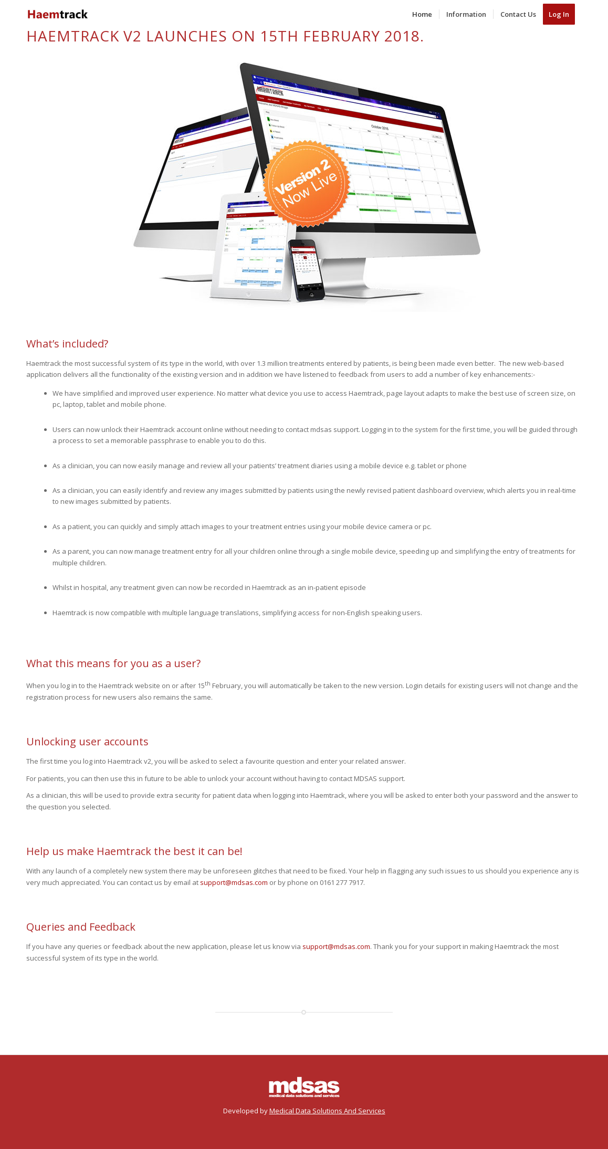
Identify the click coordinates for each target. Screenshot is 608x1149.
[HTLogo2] (57, 14)
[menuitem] (422, 14)
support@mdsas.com (234, 882)
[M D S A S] (304, 1086)
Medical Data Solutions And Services (327, 1110)
